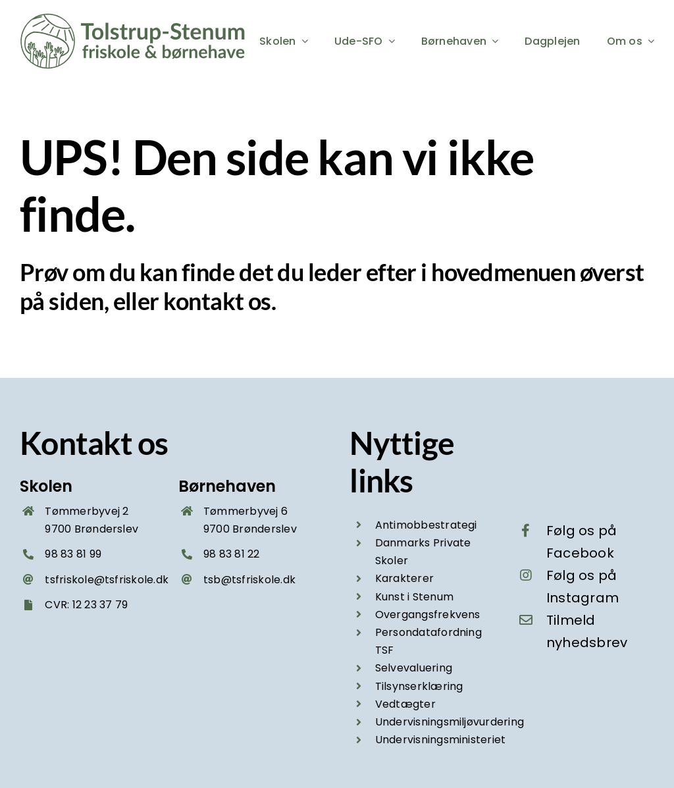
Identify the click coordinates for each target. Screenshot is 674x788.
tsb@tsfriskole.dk (249, 579)
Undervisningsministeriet (440, 739)
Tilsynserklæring (419, 686)
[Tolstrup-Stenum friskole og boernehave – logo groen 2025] (135, 18)
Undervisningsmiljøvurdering (449, 721)
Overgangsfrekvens (427, 614)
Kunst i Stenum (414, 596)
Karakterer (404, 578)
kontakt (203, 300)
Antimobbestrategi (426, 525)
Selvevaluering (413, 667)
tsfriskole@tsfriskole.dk (106, 579)
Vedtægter (405, 704)
